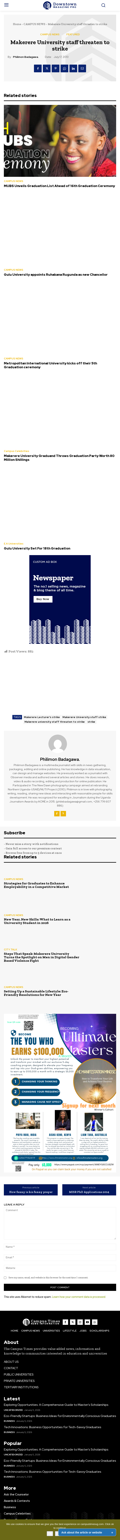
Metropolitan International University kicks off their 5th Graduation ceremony (50, 365)
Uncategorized (13, 1410)
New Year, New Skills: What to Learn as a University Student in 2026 (37, 921)
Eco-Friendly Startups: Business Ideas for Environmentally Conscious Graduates (60, 1416)
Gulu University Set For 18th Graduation (37, 548)
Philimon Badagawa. (26, 57)
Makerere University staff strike (84, 717)
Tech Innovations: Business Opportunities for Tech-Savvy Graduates (52, 1427)
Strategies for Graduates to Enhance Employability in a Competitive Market (36, 885)
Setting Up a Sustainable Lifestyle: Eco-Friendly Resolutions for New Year (36, 993)
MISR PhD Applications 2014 (89, 1192)
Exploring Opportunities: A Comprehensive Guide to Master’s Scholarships (56, 1405)
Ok (50, 1533)
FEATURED (73, 34)
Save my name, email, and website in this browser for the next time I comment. (48, 1277)
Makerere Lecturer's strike (42, 717)
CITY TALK (10, 949)
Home (17, 24)
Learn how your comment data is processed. (79, 1296)
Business (9, 1421)
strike (91, 721)
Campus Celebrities (16, 451)
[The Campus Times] (60, 5)
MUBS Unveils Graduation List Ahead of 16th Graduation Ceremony (59, 186)
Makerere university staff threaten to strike (55, 721)
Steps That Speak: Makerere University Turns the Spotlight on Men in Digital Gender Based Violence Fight (41, 957)
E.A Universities (13, 543)
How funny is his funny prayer (30, 1192)
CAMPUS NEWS (34, 24)
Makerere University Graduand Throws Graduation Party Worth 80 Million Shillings (59, 458)
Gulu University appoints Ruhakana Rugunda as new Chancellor (56, 274)
